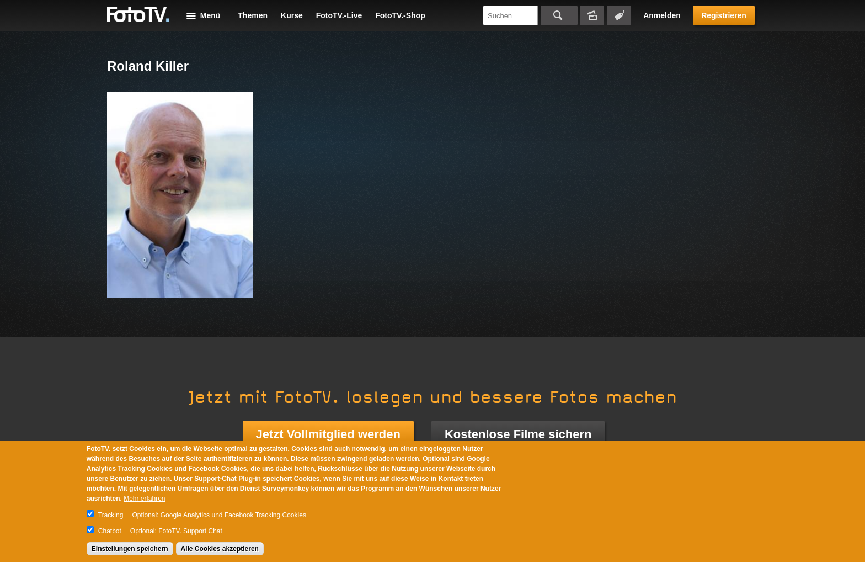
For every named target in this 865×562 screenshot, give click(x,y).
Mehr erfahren (144, 498)
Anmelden (662, 15)
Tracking (111, 515)
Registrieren (723, 15)
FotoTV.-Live (339, 15)
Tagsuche (619, 15)
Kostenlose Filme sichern (518, 434)
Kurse (292, 15)
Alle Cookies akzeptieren (220, 549)
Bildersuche (592, 15)
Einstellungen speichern (130, 549)
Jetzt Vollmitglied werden (328, 434)
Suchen (559, 15)
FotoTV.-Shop (400, 15)
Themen (253, 15)
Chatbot (109, 531)
